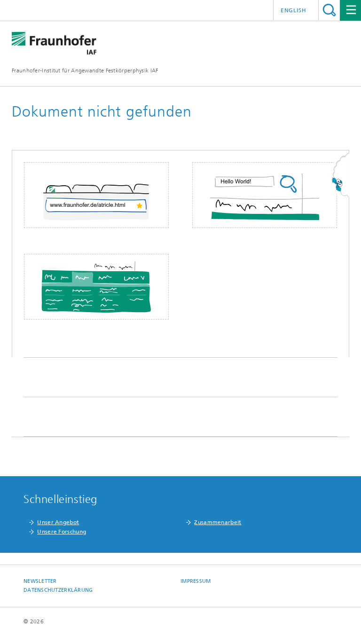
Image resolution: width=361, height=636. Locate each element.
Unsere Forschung (61, 531)
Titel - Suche (329, 10)
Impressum (195, 581)
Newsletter (40, 581)
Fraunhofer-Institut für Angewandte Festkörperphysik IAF (85, 70)
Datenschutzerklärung (58, 590)
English (293, 10)
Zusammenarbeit (217, 522)
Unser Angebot (58, 522)
